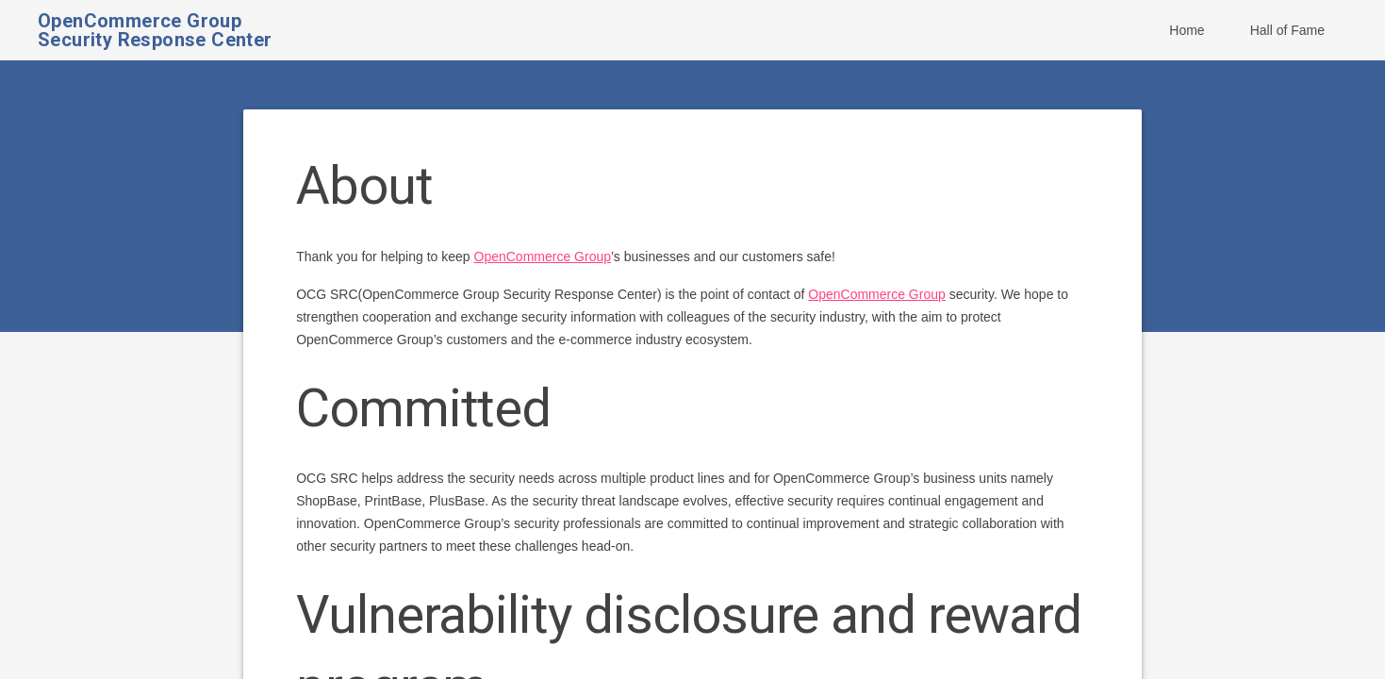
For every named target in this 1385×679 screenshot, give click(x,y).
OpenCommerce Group (543, 256)
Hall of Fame (1287, 30)
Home (1186, 30)
